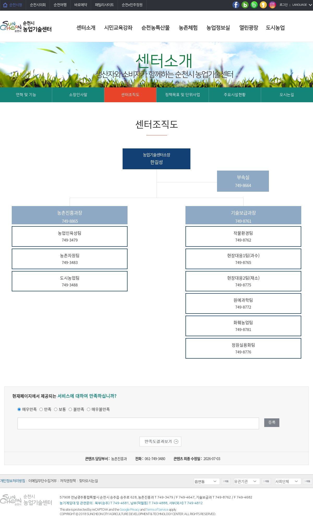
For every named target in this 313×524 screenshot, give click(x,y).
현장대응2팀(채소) (243, 281)
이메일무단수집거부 (42, 481)
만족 (47, 409)
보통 (62, 409)
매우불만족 (101, 409)
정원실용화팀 (243, 349)
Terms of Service (157, 509)
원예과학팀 (243, 304)
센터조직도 (130, 95)
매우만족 (29, 409)
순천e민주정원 (132, 5)
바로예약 (80, 5)
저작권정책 (68, 481)
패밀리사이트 (104, 5)
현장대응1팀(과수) (243, 259)
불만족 (78, 409)
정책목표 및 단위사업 (182, 95)
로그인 (283, 5)
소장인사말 (78, 95)
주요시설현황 (235, 95)
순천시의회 (38, 5)
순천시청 (15, 5)
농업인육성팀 (69, 237)
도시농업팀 (69, 281)
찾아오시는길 (88, 481)
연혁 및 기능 (26, 95)
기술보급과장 (243, 216)
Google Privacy (130, 509)
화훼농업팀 (243, 326)
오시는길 (287, 95)
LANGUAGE (299, 5)
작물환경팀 (243, 237)
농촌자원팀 (69, 259)
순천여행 (60, 5)
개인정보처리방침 (12, 481)
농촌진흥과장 (69, 216)
